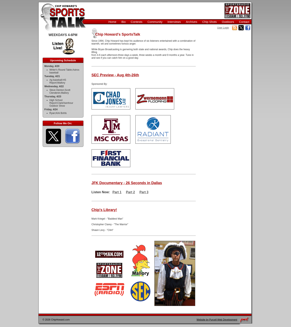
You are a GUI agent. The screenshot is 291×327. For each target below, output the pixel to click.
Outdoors (228, 21)
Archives (191, 21)
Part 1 (117, 192)
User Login (223, 27)
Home (112, 21)
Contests (136, 21)
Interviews (174, 21)
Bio (123, 21)
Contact (244, 21)
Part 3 (143, 192)
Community (155, 21)
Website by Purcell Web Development (217, 319)
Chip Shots (209, 21)
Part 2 (130, 192)
